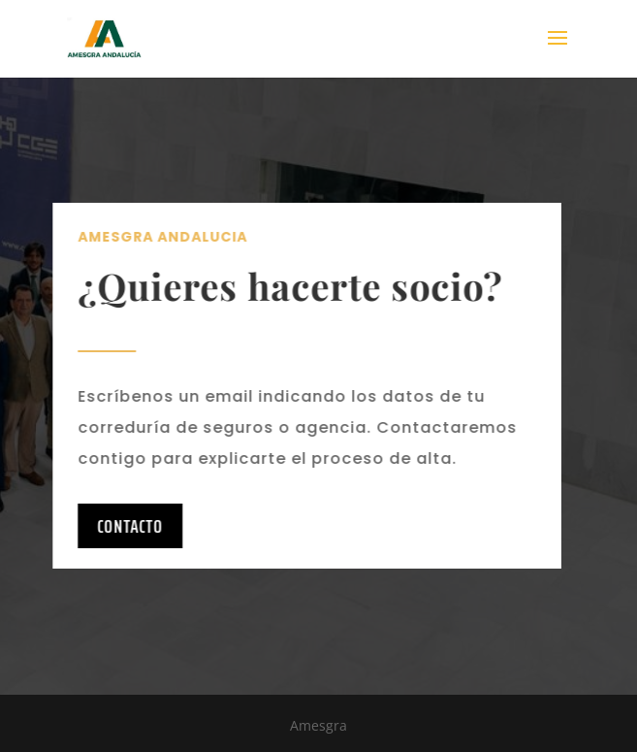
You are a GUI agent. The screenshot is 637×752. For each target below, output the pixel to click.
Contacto (120, 525)
